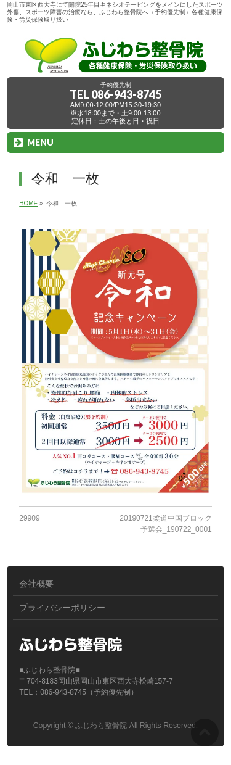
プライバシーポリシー (62, 608)
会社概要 (36, 584)
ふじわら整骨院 (101, 725)
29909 (29, 518)
